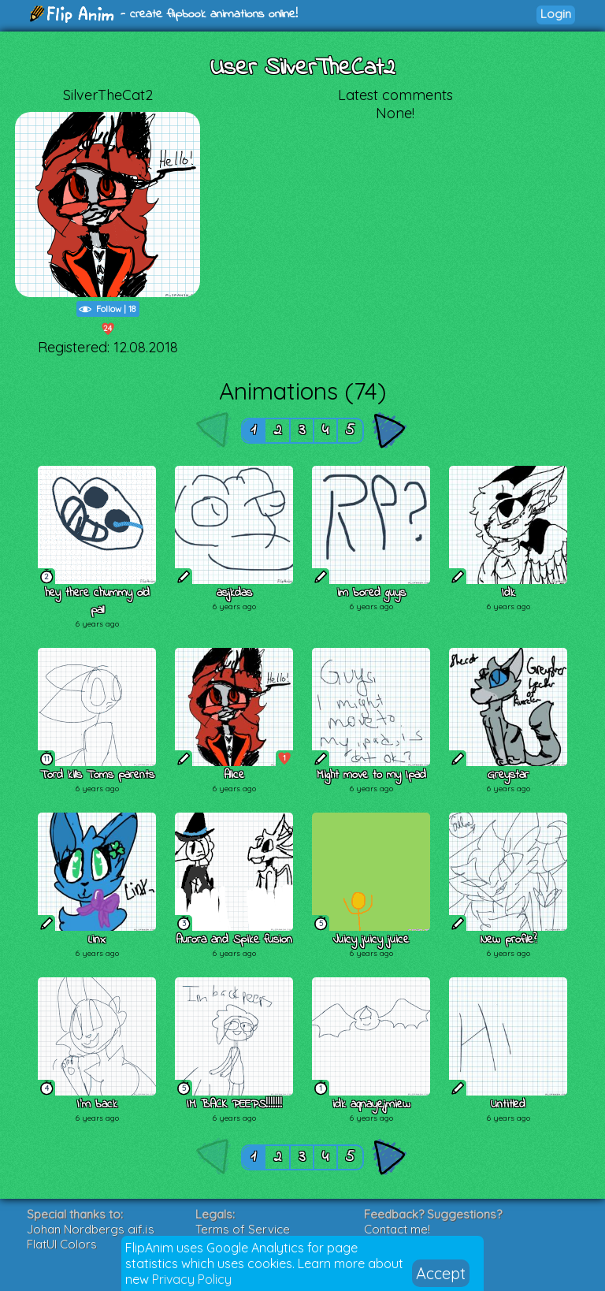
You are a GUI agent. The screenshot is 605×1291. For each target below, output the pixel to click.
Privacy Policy (192, 1279)
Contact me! (397, 1229)
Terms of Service (242, 1229)
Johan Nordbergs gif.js (90, 1229)
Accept (441, 1273)
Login (555, 13)
